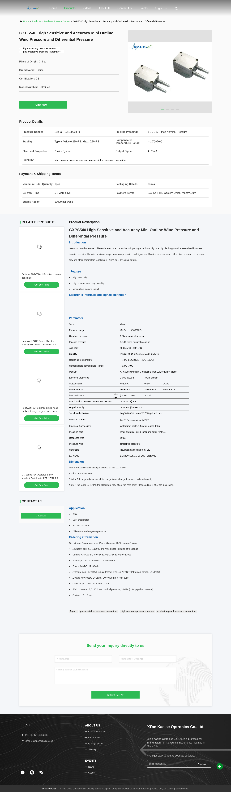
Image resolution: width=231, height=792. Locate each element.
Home (53, 8)
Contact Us (124, 8)
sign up (201, 763)
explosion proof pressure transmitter (176, 611)
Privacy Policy (49, 788)
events (143, 8)
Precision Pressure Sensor (57, 21)
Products (70, 8)
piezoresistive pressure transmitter (99, 611)
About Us (104, 8)
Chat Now (43, 104)
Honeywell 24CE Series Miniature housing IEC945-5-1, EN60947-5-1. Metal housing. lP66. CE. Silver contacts (42, 344)
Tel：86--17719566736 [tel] (34, 735)
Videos (87, 8)
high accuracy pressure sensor (137, 611)
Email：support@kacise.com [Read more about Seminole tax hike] (37, 741)
